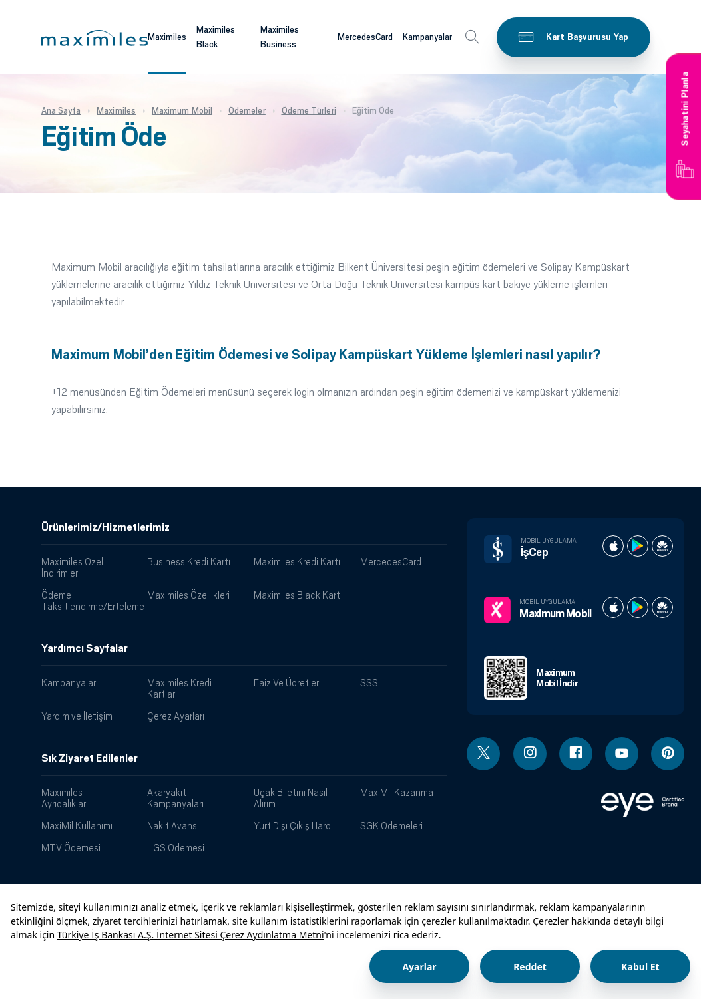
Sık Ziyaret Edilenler (89, 758)
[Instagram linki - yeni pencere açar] (530, 753)
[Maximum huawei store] (662, 607)
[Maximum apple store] (613, 607)
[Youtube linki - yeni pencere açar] (621, 753)
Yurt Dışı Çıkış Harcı (293, 825)
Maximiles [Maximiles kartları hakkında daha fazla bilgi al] (167, 37)
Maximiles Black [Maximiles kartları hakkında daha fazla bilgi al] (215, 37)
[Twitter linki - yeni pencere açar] (483, 753)
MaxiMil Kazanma (396, 792)
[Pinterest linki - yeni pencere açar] (667, 753)
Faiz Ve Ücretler (286, 682)
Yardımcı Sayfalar (84, 648)
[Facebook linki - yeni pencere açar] (575, 753)
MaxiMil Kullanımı (77, 825)
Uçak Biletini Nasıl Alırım (291, 798)
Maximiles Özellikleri (188, 595)
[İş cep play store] (637, 546)
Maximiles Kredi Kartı (297, 561)
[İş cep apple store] (613, 546)
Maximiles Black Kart (297, 595)
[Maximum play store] (637, 607)
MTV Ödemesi (71, 847)
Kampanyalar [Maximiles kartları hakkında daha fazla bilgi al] (427, 37)
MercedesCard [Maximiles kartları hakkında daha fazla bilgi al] (365, 37)
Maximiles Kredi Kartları (179, 688)
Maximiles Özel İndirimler (72, 567)
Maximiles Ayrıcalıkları (64, 798)
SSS (369, 682)
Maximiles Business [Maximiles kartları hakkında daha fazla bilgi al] (279, 37)
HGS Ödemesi (175, 847)
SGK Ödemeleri (391, 825)
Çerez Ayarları (175, 716)
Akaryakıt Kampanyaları (175, 798)
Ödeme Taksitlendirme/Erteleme (89, 600)
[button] (94, 38)
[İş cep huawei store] (662, 546)
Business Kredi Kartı (188, 561)
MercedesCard (390, 561)
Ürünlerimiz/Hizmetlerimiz (105, 527)
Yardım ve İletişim (77, 716)
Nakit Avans (172, 825)
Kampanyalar (68, 682)
